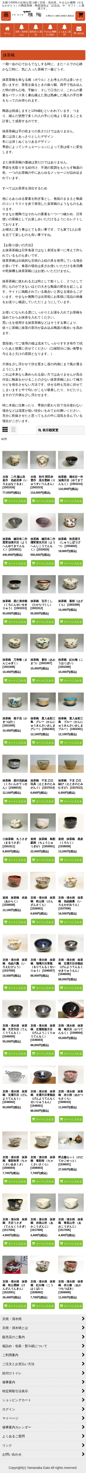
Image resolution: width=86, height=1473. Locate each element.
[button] (6, 16)
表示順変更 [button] (48, 430)
